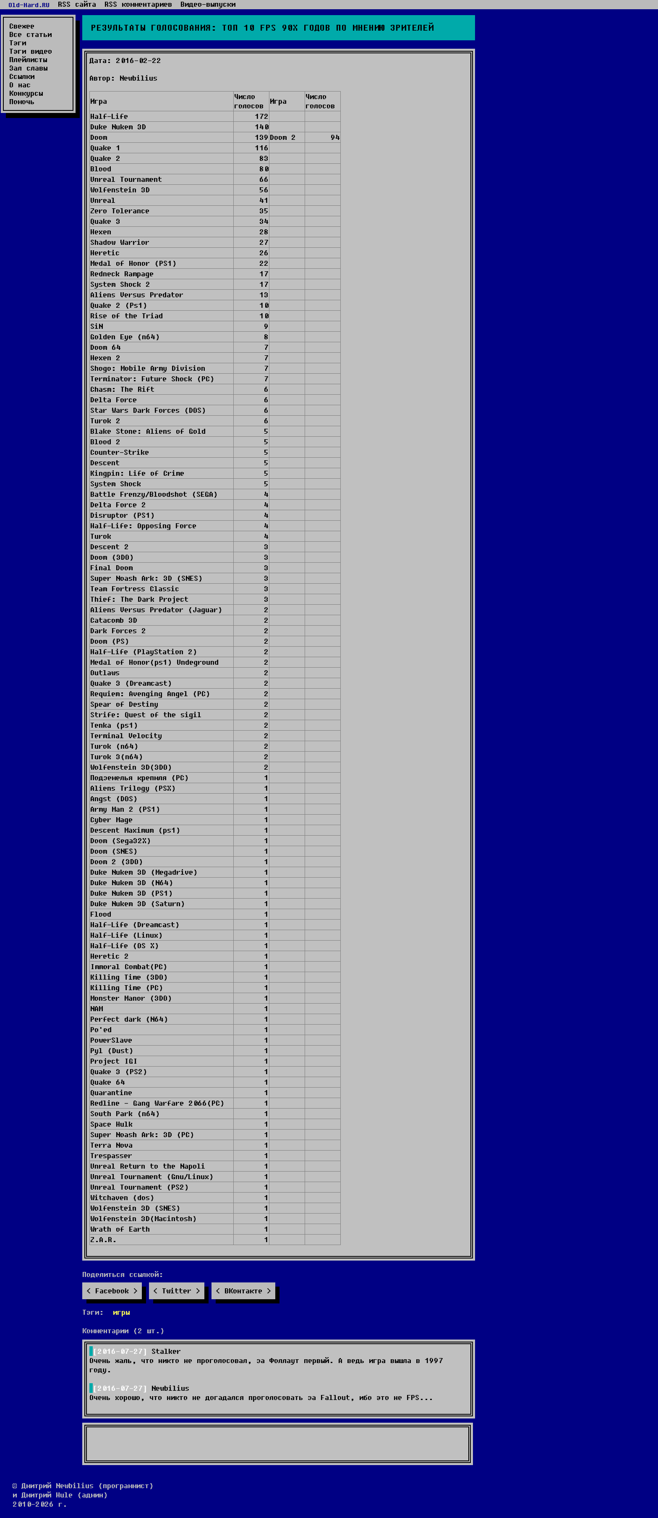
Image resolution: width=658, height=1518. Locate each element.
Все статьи (30, 34)
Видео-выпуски (207, 4)
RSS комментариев (138, 4)
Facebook (112, 1290)
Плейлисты (28, 59)
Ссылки (21, 76)
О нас (20, 85)
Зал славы (28, 68)
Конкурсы (26, 93)
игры (121, 1312)
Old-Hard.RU (29, 4)
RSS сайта (77, 4)
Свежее (21, 26)
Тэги (17, 43)
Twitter (176, 1290)
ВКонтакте (243, 1290)
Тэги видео (30, 51)
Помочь (21, 101)
